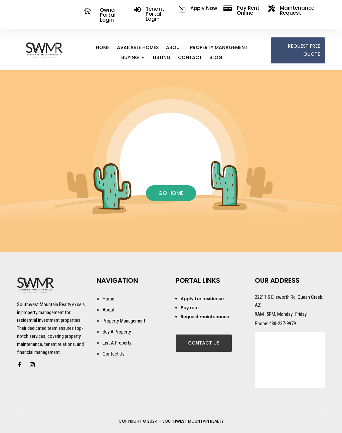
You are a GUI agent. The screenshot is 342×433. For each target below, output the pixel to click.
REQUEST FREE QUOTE (304, 50)
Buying (130, 58)
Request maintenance (205, 316)
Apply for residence (202, 298)
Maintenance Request (297, 10)
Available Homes (138, 48)
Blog (215, 58)
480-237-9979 (282, 323)
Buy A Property (117, 332)
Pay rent (190, 307)
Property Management (219, 48)
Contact (190, 58)
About (174, 48)
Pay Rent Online (248, 10)
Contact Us (203, 343)
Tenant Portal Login (155, 13)
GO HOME (171, 193)
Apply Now (203, 8)
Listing (162, 58)
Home (103, 48)
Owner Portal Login (108, 14)
